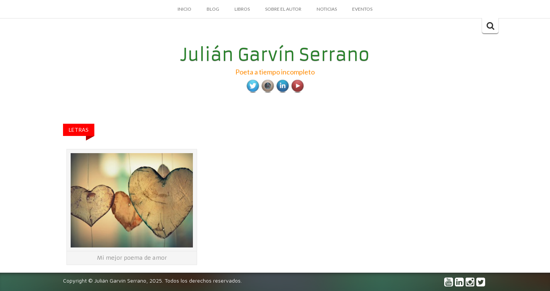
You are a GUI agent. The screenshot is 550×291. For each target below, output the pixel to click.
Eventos (362, 9)
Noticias (327, 9)
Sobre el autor (283, 9)
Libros (242, 9)
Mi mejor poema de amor (132, 257)
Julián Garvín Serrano (275, 54)
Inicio (184, 9)
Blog (213, 9)
